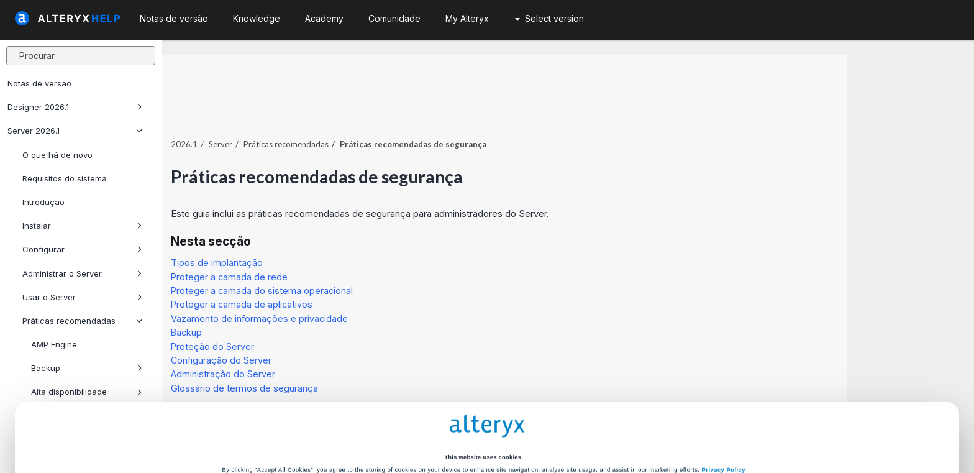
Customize (581, 425)
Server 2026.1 (74, 130)
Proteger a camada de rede (356, 250)
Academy (324, 18)
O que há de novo (57, 155)
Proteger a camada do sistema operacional (389, 264)
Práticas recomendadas (412, 117)
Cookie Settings (483, 399)
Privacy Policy (723, 377)
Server (347, 117)
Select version (549, 18)
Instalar (82, 226)
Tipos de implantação (343, 236)
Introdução (43, 202)
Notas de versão (39, 83)
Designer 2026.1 (74, 107)
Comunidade (394, 18)
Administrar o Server (82, 273)
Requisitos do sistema (64, 178)
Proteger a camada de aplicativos (368, 278)
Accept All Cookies (393, 425)
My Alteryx (467, 18)
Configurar (82, 249)
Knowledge (256, 18)
